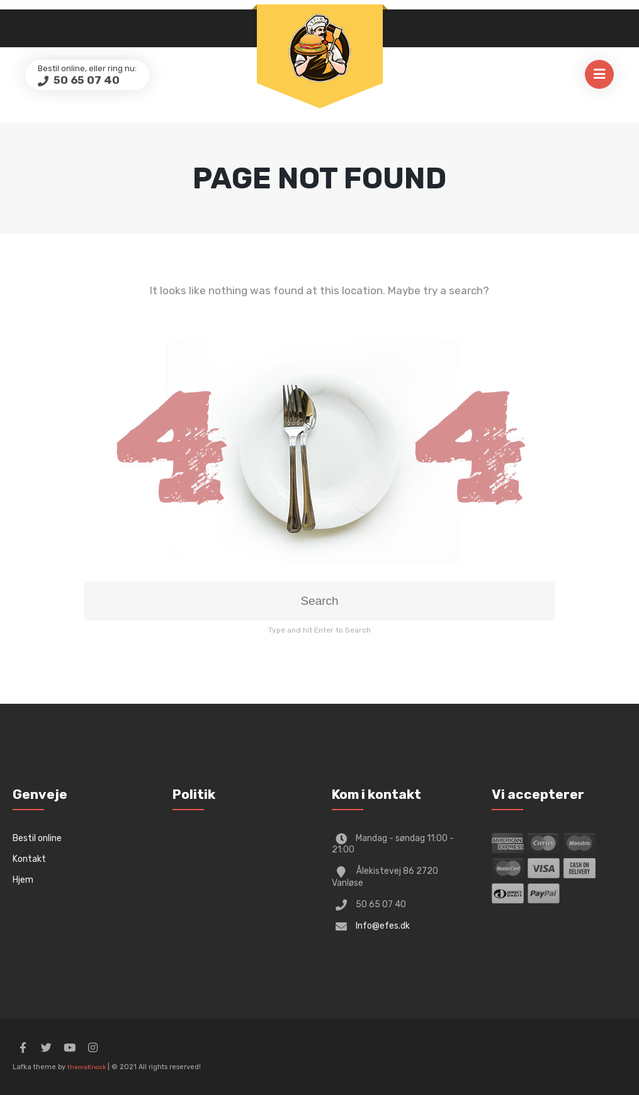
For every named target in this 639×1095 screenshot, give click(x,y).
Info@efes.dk (383, 925)
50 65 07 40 (85, 80)
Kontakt (29, 859)
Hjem (23, 879)
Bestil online (37, 838)
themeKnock (86, 1067)
